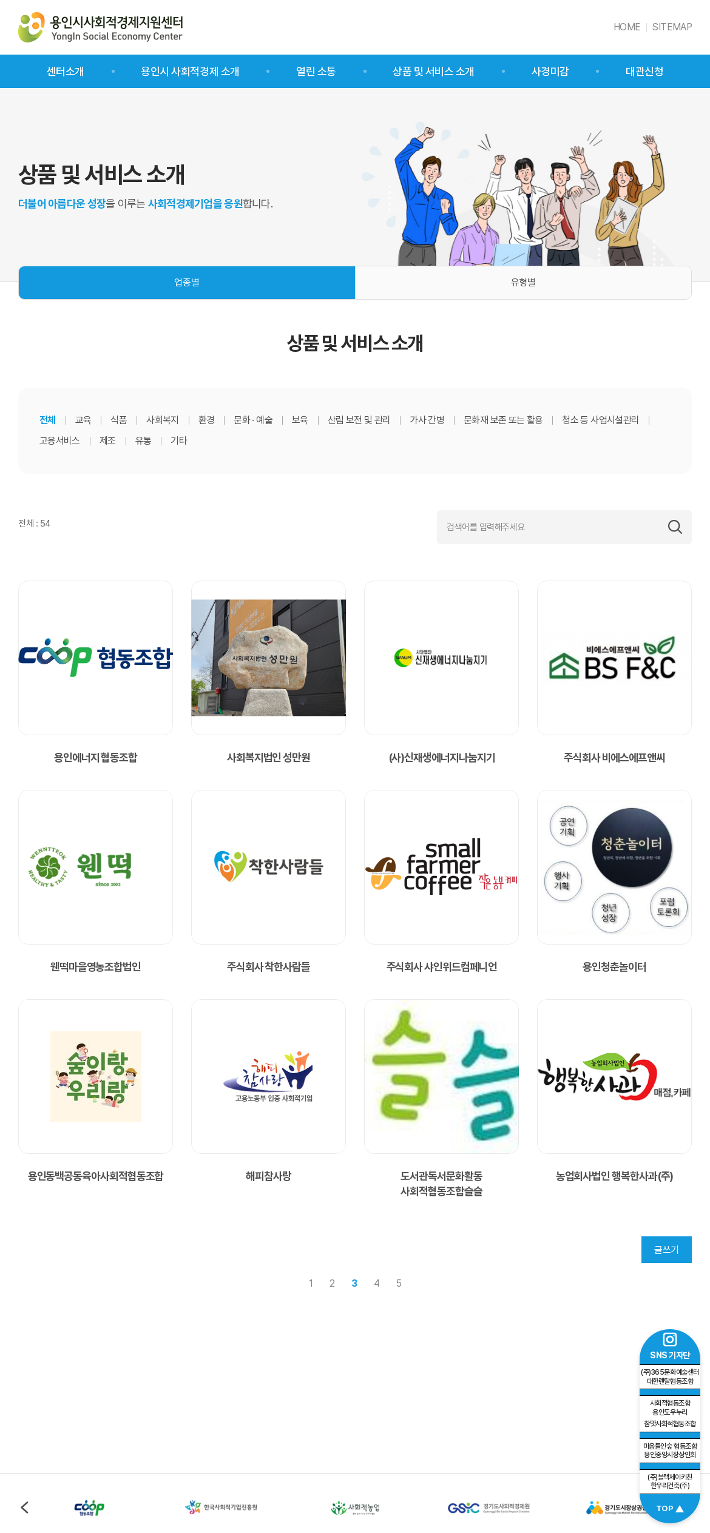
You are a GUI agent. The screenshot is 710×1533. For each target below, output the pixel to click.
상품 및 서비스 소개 (434, 71)
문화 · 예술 (253, 420)
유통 (143, 440)
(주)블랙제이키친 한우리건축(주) (669, 1482)
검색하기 (675, 527)
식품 (118, 420)
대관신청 (644, 71)
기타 (179, 440)
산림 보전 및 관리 (359, 420)
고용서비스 (59, 440)
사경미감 (550, 71)
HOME (627, 27)
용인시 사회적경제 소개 (190, 71)
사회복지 (162, 420)
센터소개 (65, 71)
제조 (108, 440)
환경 (206, 420)
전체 (47, 420)
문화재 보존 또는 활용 (503, 420)
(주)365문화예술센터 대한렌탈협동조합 (669, 1377)
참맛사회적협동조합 (670, 1413)
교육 (83, 420)
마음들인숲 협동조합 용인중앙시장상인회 (670, 1451)
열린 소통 (316, 71)
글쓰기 (666, 1250)
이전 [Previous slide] (24, 1507)
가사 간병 (427, 420)
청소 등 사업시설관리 (600, 420)
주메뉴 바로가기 (0, 0)
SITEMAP (672, 27)
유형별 (523, 282)
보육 (300, 420)
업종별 (186, 282)
